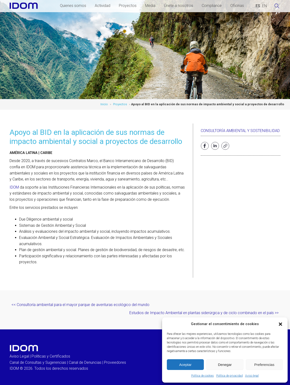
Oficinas (237, 5)
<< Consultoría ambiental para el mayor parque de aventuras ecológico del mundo (80, 304)
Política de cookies (202, 375)
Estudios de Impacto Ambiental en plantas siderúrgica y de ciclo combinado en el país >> (204, 313)
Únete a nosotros (178, 5)
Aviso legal (252, 375)
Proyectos (128, 5)
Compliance (212, 5)
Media (150, 5)
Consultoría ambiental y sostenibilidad (240, 130)
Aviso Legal (19, 356)
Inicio (104, 104)
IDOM (14, 187)
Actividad (102, 5)
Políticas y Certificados (51, 356)
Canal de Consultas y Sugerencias (38, 362)
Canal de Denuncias (85, 362)
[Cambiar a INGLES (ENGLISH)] (264, 6)
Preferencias (264, 365)
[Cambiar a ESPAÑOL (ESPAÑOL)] (258, 6)
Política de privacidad (229, 375)
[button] (280, 324)
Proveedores (115, 362)
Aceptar (185, 365)
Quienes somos (73, 5)
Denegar (225, 365)
